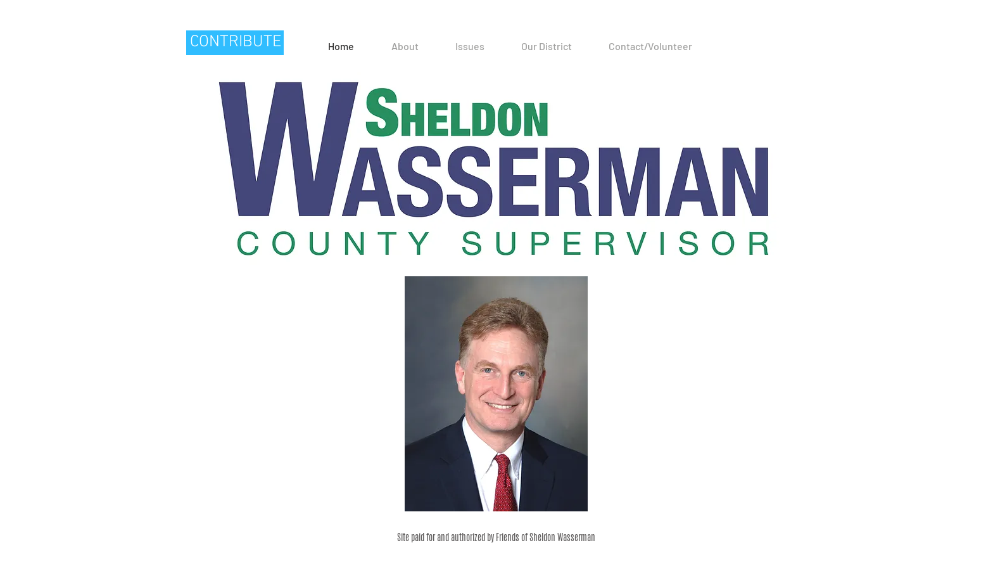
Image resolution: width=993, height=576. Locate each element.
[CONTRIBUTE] (235, 42)
